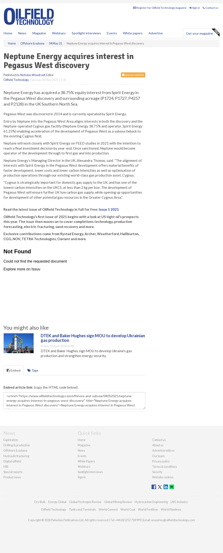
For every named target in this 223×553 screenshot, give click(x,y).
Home (8, 33)
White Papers (86, 461)
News (81, 450)
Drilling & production (16, 445)
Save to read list (133, 75)
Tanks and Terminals (82, 509)
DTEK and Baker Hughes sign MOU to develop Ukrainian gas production (93, 338)
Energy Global (57, 502)
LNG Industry (179, 502)
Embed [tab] (13, 370)
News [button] (22, 33)
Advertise (156, 33)
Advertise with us (163, 450)
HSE (6, 466)
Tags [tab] (32, 370)
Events (112, 33)
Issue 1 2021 (109, 209)
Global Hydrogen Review (85, 502)
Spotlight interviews (86, 33)
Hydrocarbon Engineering (151, 502)
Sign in (194, 7)
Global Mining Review (118, 502)
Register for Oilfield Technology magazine (160, 7)
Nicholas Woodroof (32, 75)
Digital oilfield (12, 461)
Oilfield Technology (16, 80)
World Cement (108, 509)
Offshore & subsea (15, 450)
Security (157, 472)
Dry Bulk (40, 502)
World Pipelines (171, 509)
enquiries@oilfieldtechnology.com (173, 520)
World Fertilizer (148, 509)
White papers (133, 33)
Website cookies (162, 477)
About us (157, 445)
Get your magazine (202, 33)
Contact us (210, 7)
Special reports (12, 472)
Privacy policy (161, 461)
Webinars (59, 33)
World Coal (127, 509)
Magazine (39, 33)
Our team (158, 456)
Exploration (10, 440)
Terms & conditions (164, 466)
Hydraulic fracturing (16, 456)
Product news (12, 477)
